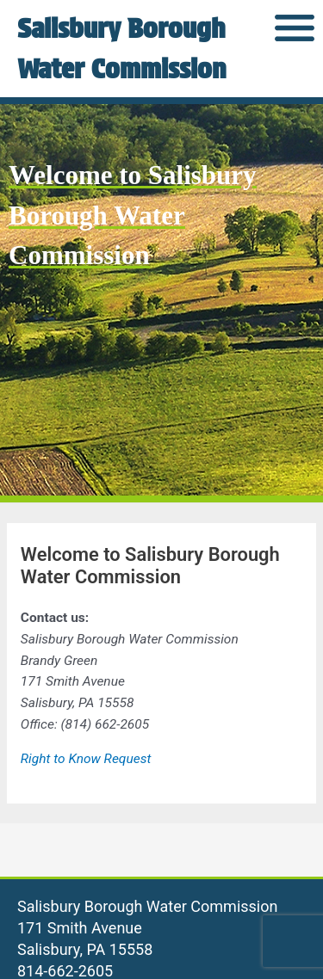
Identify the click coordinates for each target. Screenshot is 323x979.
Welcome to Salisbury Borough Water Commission (133, 215)
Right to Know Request (86, 759)
